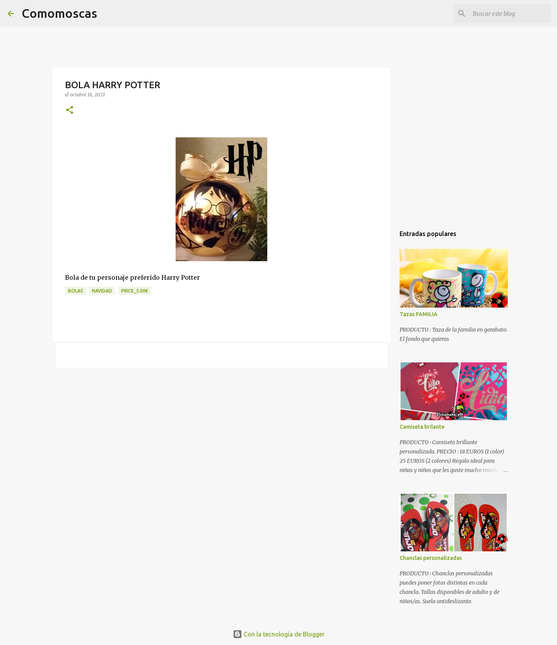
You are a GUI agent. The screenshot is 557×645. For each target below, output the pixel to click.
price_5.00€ (134, 290)
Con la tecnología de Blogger (279, 634)
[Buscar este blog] (510, 13)
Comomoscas (59, 13)
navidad (102, 290)
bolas (75, 290)
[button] (69, 110)
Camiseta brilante (422, 427)
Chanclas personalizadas (431, 558)
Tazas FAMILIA (418, 314)
